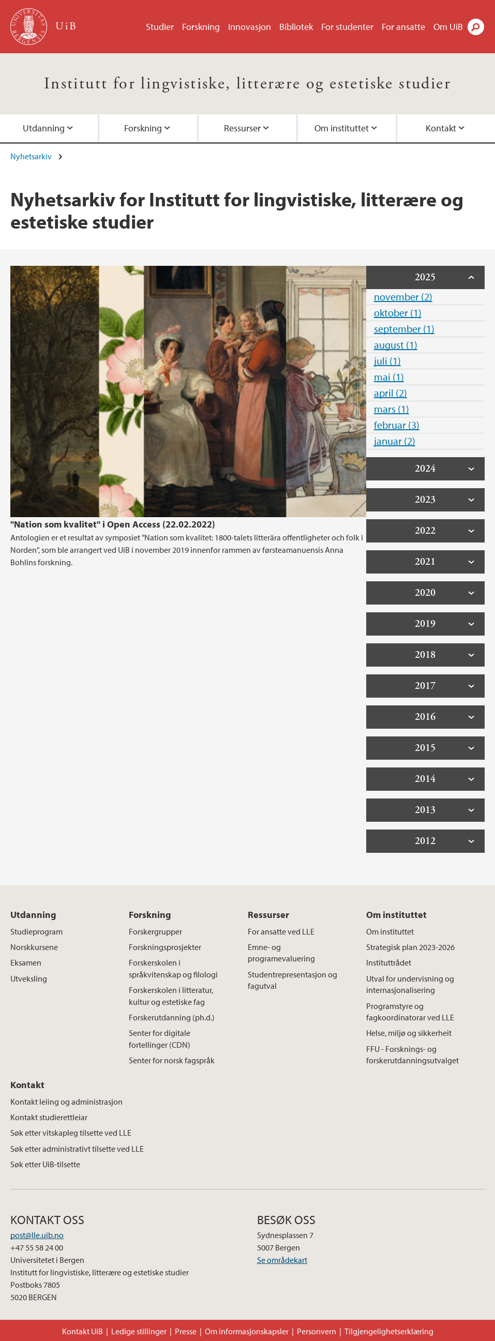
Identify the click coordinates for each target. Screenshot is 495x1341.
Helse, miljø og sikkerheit (409, 1033)
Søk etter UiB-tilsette (45, 1164)
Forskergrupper (155, 931)
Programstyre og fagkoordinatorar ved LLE (410, 1011)
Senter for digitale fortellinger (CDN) (159, 1038)
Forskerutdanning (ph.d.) (172, 1017)
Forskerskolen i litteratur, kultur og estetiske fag (171, 995)
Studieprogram (36, 931)
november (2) (403, 296)
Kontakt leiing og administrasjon (66, 1101)
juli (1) (387, 360)
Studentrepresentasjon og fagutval (292, 980)
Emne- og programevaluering (281, 952)
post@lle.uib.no (37, 1235)
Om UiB (448, 27)
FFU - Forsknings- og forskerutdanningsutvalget (412, 1054)
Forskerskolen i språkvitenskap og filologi (173, 968)
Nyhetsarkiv (31, 156)
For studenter (347, 27)
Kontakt (441, 128)
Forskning (201, 27)
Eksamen (25, 962)
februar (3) (396, 424)
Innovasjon (249, 27)
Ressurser (242, 128)
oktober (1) (398, 312)
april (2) (390, 392)
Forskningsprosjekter (165, 947)
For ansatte (403, 27)
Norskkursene (34, 947)
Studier (160, 27)
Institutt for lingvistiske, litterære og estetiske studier (247, 83)
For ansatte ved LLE (281, 931)
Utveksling (28, 978)
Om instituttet (341, 128)
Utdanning (44, 128)
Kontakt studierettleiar (48, 1117)
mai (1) (389, 376)
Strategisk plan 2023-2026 (410, 947)
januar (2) (394, 440)
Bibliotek (296, 27)
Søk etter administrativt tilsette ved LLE (77, 1148)
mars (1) (391, 408)
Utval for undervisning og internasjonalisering (410, 984)
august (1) (395, 344)
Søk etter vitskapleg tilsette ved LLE (70, 1132)
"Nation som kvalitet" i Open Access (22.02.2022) (112, 524)
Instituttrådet (388, 962)
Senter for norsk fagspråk (172, 1060)
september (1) (404, 328)
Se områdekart (282, 1260)
